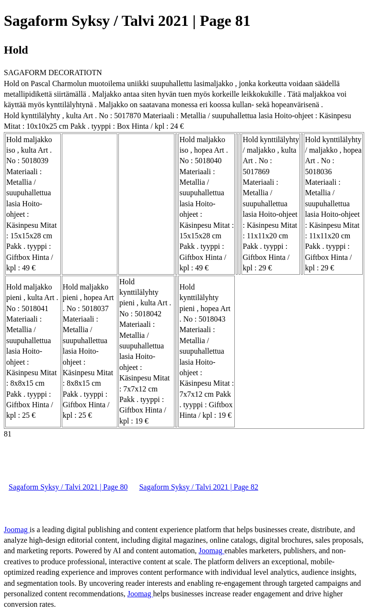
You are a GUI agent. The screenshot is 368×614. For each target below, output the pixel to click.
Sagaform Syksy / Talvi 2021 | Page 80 (68, 487)
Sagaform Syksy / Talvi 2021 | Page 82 (198, 487)
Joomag (17, 529)
